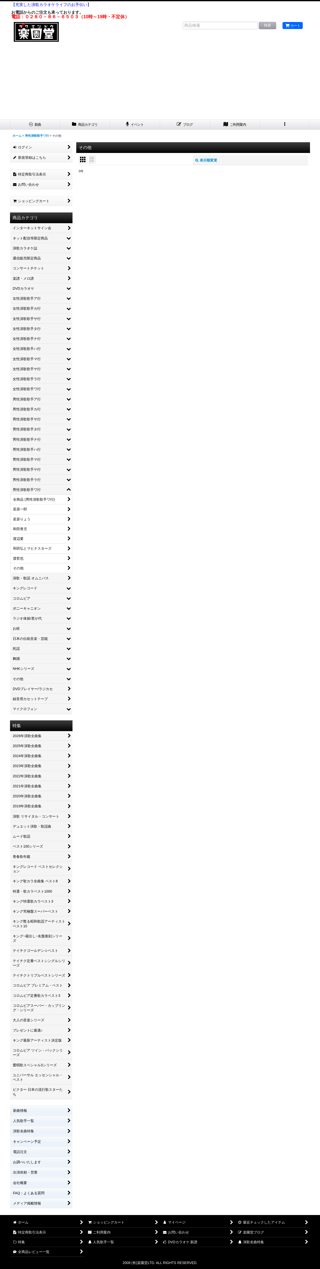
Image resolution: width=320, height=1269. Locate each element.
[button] (285, 124)
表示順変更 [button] (206, 160)
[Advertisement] (160, 82)
